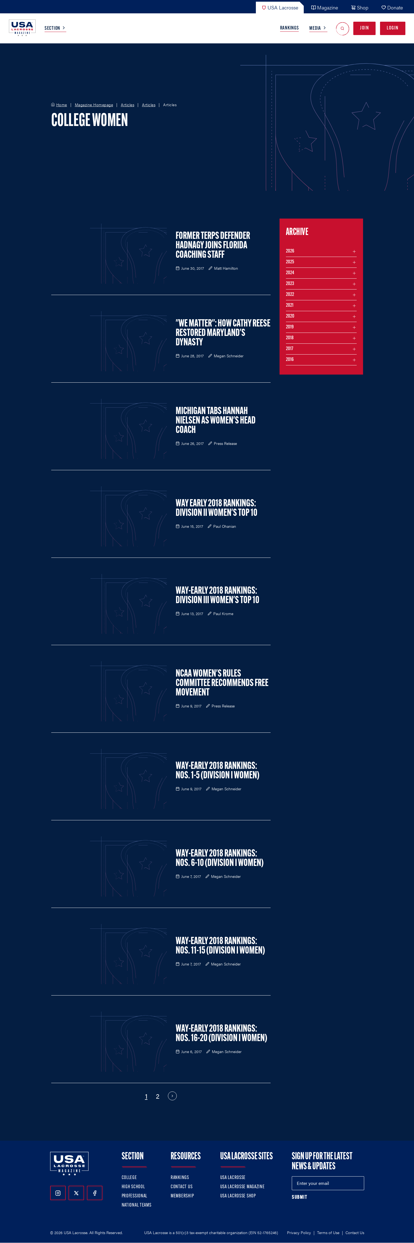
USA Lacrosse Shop (238, 1196)
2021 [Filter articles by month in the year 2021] (289, 305)
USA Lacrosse (279, 7)
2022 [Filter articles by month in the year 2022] (290, 294)
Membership (182, 1196)
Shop (359, 7)
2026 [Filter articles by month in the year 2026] (290, 251)
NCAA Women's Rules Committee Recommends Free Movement (222, 683)
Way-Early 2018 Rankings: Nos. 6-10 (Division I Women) (220, 858)
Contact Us (181, 1187)
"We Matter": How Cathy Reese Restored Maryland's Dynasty (223, 333)
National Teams (136, 1205)
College (129, 1177)
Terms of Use (328, 1232)
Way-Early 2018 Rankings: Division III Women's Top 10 (217, 596)
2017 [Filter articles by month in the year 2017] (289, 348)
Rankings (289, 28)
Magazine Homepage (94, 104)
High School (133, 1187)
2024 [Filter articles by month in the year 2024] (290, 273)
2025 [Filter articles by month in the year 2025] (290, 262)
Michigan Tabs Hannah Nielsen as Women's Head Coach (216, 421)
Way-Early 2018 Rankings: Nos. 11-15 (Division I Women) (220, 946)
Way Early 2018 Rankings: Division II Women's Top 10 (216, 508)
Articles (127, 104)
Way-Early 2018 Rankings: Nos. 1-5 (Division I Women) (217, 771)
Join (364, 28)
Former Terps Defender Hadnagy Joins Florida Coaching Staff (213, 245)
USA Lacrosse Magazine (242, 1187)
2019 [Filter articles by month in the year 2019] (290, 327)
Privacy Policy (299, 1232)
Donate (392, 7)
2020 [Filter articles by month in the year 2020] (290, 316)
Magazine (324, 7)
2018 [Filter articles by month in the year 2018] (290, 338)
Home (61, 104)
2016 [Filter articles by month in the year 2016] (290, 359)
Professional (135, 1196)
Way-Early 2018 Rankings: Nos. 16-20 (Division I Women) (221, 1034)
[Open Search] (342, 28)
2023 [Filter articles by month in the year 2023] (290, 283)
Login (393, 28)
